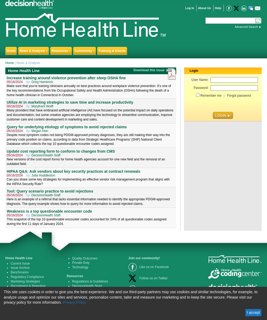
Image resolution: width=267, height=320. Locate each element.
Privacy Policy (74, 302)
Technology (80, 267)
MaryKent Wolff (42, 106)
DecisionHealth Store (87, 286)
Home (11, 51)
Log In (189, 8)
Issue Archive (20, 268)
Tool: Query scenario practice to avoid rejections (50, 191)
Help (218, 8)
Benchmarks (20, 272)
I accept (253, 312)
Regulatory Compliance (27, 277)
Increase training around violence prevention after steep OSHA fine (66, 78)
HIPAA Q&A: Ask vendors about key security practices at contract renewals (73, 171)
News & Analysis (33, 51)
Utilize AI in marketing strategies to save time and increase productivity (70, 102)
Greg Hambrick (42, 82)
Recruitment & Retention (28, 286)
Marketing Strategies (25, 281)
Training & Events (112, 51)
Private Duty (80, 263)
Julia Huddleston (43, 175)
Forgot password (239, 95)
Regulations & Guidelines (90, 281)
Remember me (210, 95)
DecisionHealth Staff (46, 155)
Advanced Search (246, 26)
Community (84, 51)
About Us (204, 8)
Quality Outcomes (84, 258)
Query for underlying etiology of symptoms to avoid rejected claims (67, 127)
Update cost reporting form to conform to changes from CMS (61, 151)
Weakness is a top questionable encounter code (49, 211)
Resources (61, 51)
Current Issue (20, 263)
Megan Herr (40, 131)
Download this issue (149, 70)
